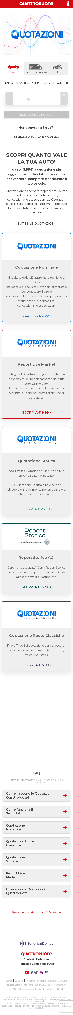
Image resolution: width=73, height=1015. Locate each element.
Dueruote (19, 981)
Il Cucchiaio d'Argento (36, 981)
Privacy (26, 1006)
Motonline (28, 985)
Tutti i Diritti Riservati (11, 1006)
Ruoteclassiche (14, 985)
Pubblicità (50, 989)
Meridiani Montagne (57, 981)
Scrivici (53, 912)
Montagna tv (60, 985)
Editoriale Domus (43, 985)
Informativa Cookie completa (45, 1006)
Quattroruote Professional (31, 989)
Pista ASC (12, 989)
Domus (9, 981)
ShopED (61, 989)
